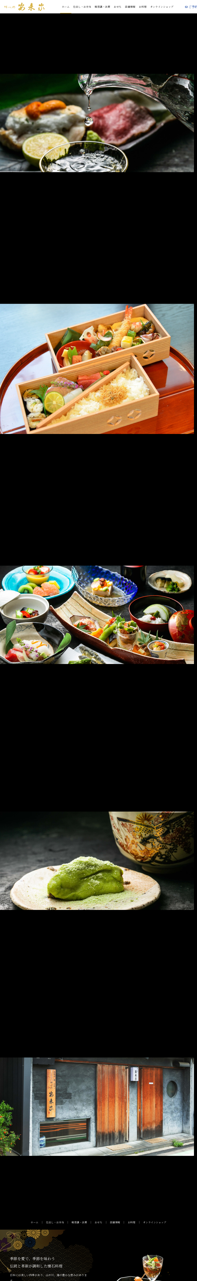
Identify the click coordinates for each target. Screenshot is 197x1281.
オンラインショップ (162, 6)
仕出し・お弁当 (82, 6)
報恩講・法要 (102, 6)
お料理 (143, 6)
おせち (117, 6)
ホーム (66, 6)
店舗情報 (130, 6)
